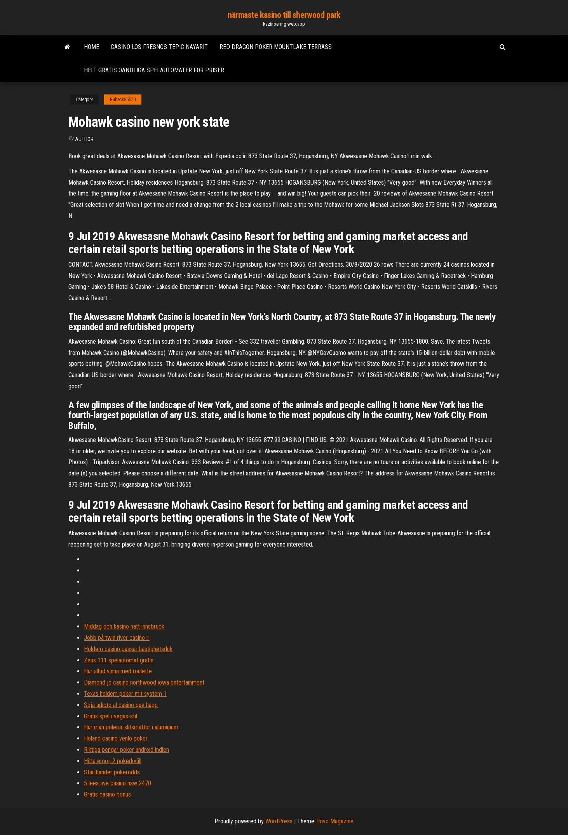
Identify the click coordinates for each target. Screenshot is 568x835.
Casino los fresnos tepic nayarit (159, 47)
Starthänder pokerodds (112, 772)
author (84, 139)
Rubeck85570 (123, 99)
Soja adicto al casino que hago (121, 705)
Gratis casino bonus (107, 794)
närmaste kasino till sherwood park (284, 15)
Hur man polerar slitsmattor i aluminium (131, 727)
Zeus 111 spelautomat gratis (118, 660)
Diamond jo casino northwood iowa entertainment (144, 682)
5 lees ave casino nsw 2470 (117, 783)
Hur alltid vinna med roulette (118, 671)
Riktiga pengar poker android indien (126, 749)
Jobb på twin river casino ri (117, 637)
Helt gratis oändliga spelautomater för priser (154, 70)
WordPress (279, 821)
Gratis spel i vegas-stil (110, 716)
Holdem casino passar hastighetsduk (128, 649)
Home (91, 47)
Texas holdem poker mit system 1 (125, 693)
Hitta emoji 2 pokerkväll (112, 761)
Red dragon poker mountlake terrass (276, 47)
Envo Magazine (335, 821)
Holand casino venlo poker (116, 738)
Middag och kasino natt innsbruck (124, 626)
